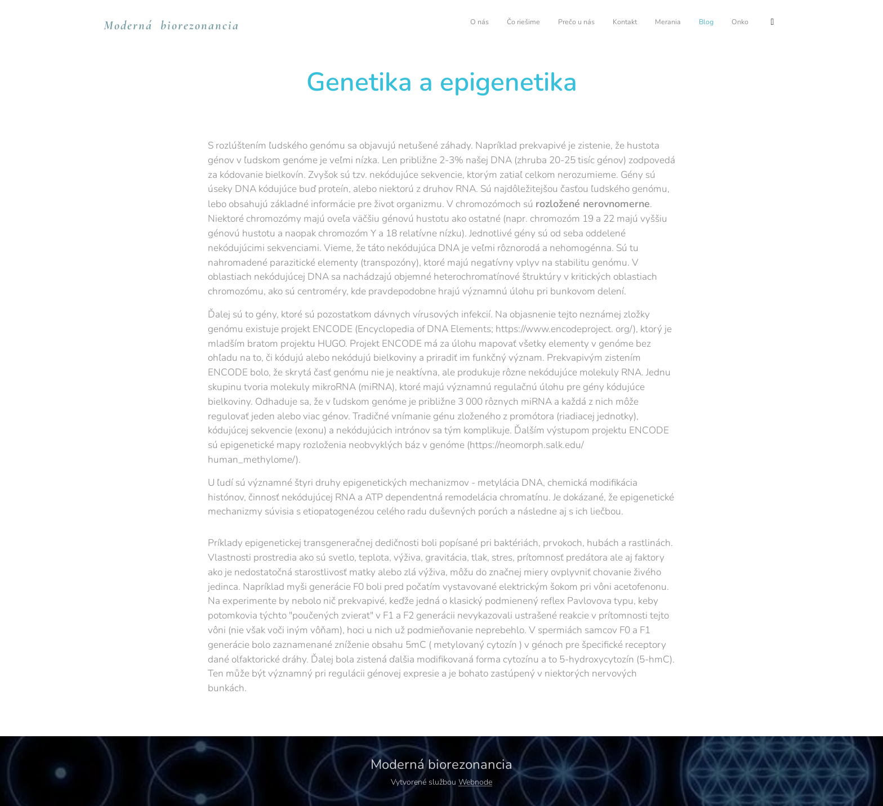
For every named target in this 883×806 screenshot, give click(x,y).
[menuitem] (620, 23)
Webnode (475, 782)
